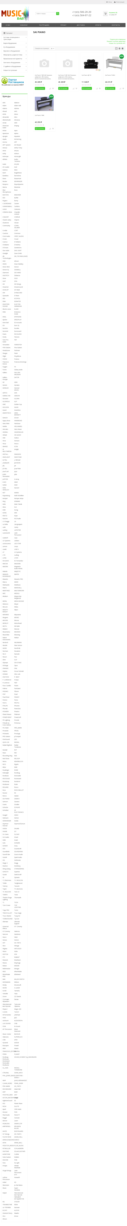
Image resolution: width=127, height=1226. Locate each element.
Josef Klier (17, 469)
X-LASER (17, 988)
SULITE (16, 1106)
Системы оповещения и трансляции (11, 38)
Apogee (5, 136)
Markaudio (6, 585)
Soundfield (6, 851)
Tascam (16, 886)
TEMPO (5, 895)
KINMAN (17, 501)
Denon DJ (6, 270)
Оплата (98, 25)
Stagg (16, 863)
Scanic (5, 804)
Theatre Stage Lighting (7, 898)
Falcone (16, 337)
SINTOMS (6, 1151)
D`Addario (17, 242)
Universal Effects (5, 927)
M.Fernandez (7, 1015)
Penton (5, 700)
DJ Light (16, 1163)
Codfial (16, 1154)
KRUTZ (5, 516)
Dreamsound (18, 287)
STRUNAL (6, 1073)
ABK (4, 103)
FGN (15, 1112)
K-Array (16, 479)
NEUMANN (18, 642)
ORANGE (5, 668)
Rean (4, 753)
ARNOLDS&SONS (8, 1140)
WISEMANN (6, 982)
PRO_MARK (18, 728)
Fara (4, 1163)
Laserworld (6, 533)
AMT (4, 1092)
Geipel (5, 1193)
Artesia (5, 148)
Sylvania (16, 877)
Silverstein (6, 1185)
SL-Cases (6, 834)
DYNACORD (18, 293)
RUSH (4, 1106)
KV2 (4, 1103)
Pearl (16, 694)
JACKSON (17, 463)
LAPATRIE (17, 530)
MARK (16, 582)
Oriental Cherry (7, 1213)
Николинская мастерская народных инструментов (19, 1196)
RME (15, 767)
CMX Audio (17, 1109)
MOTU (5, 626)
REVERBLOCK (18, 761)
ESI (4, 325)
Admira (16, 108)
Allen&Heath (7, 120)
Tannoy (5, 886)
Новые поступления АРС (117, 43)
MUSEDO (17, 632)
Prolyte (5, 1166)
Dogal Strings (7, 1170)
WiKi (4, 979)
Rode (16, 784)
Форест (5, 1009)
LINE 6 (16, 549)
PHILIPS (5, 706)
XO (15, 1182)
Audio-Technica (17, 160)
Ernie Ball (6, 322)
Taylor (5, 889)
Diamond (6, 273)
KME (4, 510)
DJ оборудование (9, 47)
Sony (15, 846)
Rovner (5, 793)
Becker (5, 181)
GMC (4, 404)
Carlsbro (17, 206)
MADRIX (5, 566)
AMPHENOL (6, 1126)
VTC (4, 957)
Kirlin (4, 504)
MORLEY (5, 623)
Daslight (5, 253)
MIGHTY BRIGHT (5, 611)
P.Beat (16, 680)
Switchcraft (17, 874)
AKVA (4, 114)
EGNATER (17, 301)
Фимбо (16, 1213)
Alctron (5, 1121)
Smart (16, 837)
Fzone (5, 370)
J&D (15, 1018)
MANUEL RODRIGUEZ (7, 575)
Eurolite (16, 328)
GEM (15, 382)
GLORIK (16, 399)
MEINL (5, 601)
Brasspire (6, 1045)
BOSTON (6, 195)
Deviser (5, 1112)
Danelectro (17, 248)
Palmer (5, 688)
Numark (16, 654)
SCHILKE (17, 807)
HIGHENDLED (18, 432)
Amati (4, 123)
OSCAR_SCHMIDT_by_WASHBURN (25, 1057)
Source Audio (18, 854)
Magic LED (17, 1009)
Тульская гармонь (17, 1005)
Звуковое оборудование (11, 51)
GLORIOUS (6, 401)
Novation (17, 651)
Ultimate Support (17, 923)
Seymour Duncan (5, 825)
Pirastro (16, 711)
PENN (4, 1054)
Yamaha (17, 991)
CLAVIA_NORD (7, 1083)
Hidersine (6, 1037)
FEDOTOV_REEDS (8, 1145)
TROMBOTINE (7, 1204)
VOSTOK (5, 954)
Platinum (17, 714)
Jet (15, 466)
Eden (4, 301)
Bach (4, 173)
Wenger (16, 969)
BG (4, 1202)
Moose (16, 620)
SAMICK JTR (18, 1123)
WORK (5, 988)
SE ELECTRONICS (19, 811)
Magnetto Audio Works (18, 567)
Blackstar (17, 187)
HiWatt (5, 435)
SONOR (5, 846)
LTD (4, 555)
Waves (5, 963)
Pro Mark (6, 728)
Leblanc (16, 541)
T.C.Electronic (7, 880)
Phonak (5, 709)
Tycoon (16, 919)
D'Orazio (5, 248)
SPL (4, 860)
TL (3, 902)
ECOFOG (17, 298)
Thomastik (17, 897)
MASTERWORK (19, 591)
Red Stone (6, 758)
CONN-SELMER (17, 227)
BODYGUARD (18, 1131)
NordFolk (17, 648)
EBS (4, 298)
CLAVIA (5, 1012)
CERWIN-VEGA (7, 212)
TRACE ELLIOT (7, 913)
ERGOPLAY (17, 320)
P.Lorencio (6, 683)
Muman (16, 629)
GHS (15, 393)
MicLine (5, 607)
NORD (5, 648)
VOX (15, 954)
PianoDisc (17, 709)
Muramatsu (6, 632)
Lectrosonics (7, 543)
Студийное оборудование (12, 66)
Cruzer (16, 239)
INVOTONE (18, 457)
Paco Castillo (7, 686)
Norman (5, 651)
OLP (15, 660)
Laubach (5, 538)
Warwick (5, 960)
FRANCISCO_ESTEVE (9, 1051)
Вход (109, 2)
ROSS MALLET (19, 790)
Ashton (16, 153)
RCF (15, 750)
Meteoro (5, 604)
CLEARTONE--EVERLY (18, 1076)
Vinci (4, 946)
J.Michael (17, 1015)
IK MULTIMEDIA (7, 450)
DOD (16, 278)
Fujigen (5, 367)
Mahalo (5, 571)
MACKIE (5, 564)
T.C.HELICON (18, 880)
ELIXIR (16, 309)
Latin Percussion (17, 534)
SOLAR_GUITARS (19, 1151)
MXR (4, 1048)
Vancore (5, 934)
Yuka (15, 994)
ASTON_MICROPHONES (10, 1098)
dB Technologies (7, 257)
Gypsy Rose (6, 421)
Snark (16, 840)
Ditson (5, 1219)
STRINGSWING (19, 869)
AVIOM (16, 1043)
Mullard (5, 629)
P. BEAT (16, 677)
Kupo (16, 516)
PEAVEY (16, 697)
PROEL (16, 731)
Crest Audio (6, 236)
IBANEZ (5, 446)
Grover (16, 418)
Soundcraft (17, 849)
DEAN (4, 264)
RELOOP (17, 758)
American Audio (6, 127)
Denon (16, 267)
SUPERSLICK (18, 1037)
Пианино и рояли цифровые (116, 41)
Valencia (17, 931)
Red (15, 756)
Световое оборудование (11, 62)
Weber (5, 966)
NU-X (4, 654)
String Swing (6, 869)
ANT (15, 1095)
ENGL (4, 317)
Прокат (63, 25)
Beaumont (17, 178)
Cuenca (5, 242)
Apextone (6, 133)
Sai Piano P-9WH (110, 75)
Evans (4, 334)
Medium (5, 596)
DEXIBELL (17, 270)
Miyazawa (17, 615)
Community (6, 226)
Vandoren (17, 934)
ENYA (4, 1143)
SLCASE (16, 834)
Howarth (17, 1177)
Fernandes (6, 345)
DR (4, 284)
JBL (4, 466)
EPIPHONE (17, 317)
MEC (4, 593)
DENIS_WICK (18, 1073)
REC (15, 753)
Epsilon (5, 320)
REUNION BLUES (17, 1127)
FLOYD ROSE (7, 1137)
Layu (15, 538)
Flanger (5, 353)
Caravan (17, 1118)
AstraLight (17, 156)
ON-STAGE (17, 663)
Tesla (16, 895)
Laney (16, 527)
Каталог (8, 33)
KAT (4, 493)
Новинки (23, 25)
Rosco (16, 787)
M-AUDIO (6, 561)
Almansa (17, 120)
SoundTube (6, 854)
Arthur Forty (18, 148)
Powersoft (17, 717)
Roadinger (6, 770)
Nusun (5, 657)
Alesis (16, 114)
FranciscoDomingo (20, 362)
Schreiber (6, 810)
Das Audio (6, 250)
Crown (5, 239)
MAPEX (16, 574)
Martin (16, 1048)
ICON (16, 446)
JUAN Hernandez (6, 475)
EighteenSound (7, 1100)
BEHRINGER (18, 181)
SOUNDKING (18, 851)
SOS (4, 849)
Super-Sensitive (17, 1189)
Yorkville (5, 994)
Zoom (5, 996)
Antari (4, 130)
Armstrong (17, 139)
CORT (16, 230)
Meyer (16, 604)
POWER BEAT (7, 717)
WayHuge (17, 963)
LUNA (4, 558)
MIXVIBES (6, 615)
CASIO (5, 209)
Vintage (16, 946)
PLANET (17, 1054)
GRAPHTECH (7, 413)
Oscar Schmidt (19, 671)
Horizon (16, 441)
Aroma (5, 142)
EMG (4, 312)
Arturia (16, 151)
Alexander (6, 117)
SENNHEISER (7, 821)
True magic (18, 913)
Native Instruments (6, 639)
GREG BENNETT (17, 414)
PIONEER (6, 711)
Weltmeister (6, 969)
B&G (15, 170)
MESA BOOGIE (19, 601)
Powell (16, 1045)
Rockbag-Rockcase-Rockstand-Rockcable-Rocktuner (6, 1061)
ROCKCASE (6, 778)
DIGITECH (6, 275)
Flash (16, 353)
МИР (4, 1080)
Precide (16, 720)
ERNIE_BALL (18, 1143)
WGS (4, 971)
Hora (4, 441)
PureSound (6, 739)
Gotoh (16, 407)
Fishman (17, 350)
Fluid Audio (6, 1115)
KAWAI (16, 493)
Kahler (5, 485)
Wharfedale (18, 971)
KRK (15, 513)
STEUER (16, 1202)
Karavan (17, 1207)
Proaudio (5, 731)
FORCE (5, 359)
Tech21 (16, 1012)
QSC (15, 739)
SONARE (17, 843)
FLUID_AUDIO (18, 1145)
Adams (5, 108)
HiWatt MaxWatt (17, 1167)
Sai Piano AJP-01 (86, 75)
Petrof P (17, 1115)
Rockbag (17, 773)
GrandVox (17, 410)
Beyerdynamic (18, 184)
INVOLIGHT (6, 457)
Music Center (7, 1034)
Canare (16, 203)
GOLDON (6, 407)
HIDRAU (5, 432)
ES (15, 1100)
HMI (4, 438)
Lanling (5, 530)
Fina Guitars (18, 347)
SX (3, 877)
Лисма (16, 999)
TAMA (5, 883)
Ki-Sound (17, 1026)
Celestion (17, 209)
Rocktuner (6, 784)
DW (4, 293)
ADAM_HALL (18, 1137)
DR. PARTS (17, 1134)
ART (15, 142)
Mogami (5, 617)
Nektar (16, 638)
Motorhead (18, 623)
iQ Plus (5, 460)
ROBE (16, 770)
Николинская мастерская (7, 1005)
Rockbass (6, 776)
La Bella (5, 524)
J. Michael (17, 460)
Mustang (17, 635)
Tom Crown (6, 905)
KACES (5, 1131)
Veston (16, 940)
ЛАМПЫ (17, 1051)
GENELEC (6, 388)
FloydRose (17, 356)
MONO (16, 617)
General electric (16, 389)
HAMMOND (18, 421)
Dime (4, 278)
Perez (16, 700)
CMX (4, 1040)
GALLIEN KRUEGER (17, 373)
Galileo (5, 372)
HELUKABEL (18, 426)
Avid (15, 167)
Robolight (6, 773)
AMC (15, 123)
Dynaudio (6, 296)
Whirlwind (17, 974)
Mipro (16, 610)
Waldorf (16, 957)
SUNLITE (5, 872)
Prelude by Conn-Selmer (7, 724)
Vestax (5, 940)
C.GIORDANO (7, 203)
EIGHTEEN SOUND (6, 305)
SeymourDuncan (19, 824)
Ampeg (16, 126)
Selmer (16, 818)
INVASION (17, 454)
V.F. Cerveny (18, 926)
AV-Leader (6, 167)
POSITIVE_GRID (8, 1095)
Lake (4, 527)
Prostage (17, 733)
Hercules (5, 429)
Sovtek (5, 857)
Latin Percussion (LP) (17, 1172)
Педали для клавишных (118, 39)
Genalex (16, 385)
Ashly (4, 153)
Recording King (7, 756)
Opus (16, 665)
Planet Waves (7, 714)
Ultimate (5, 922)
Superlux (17, 872)
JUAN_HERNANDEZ (20, 1080)
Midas (16, 607)
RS (15, 793)
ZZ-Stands (17, 996)
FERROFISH (18, 345)
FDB (15, 1160)
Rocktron (17, 781)
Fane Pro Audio (5, 341)
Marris (5, 588)
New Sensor (18, 645)
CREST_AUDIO (19, 236)
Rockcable (17, 776)
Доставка (81, 25)
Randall (5, 750)
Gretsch (5, 418)
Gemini (5, 385)
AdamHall (17, 1089)
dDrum (16, 261)
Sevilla (16, 821)
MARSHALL (18, 588)
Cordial (5, 230)
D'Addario (6, 245)
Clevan (16, 223)
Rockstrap (6, 781)
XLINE (4, 991)
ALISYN (16, 1210)
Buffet (16, 198)
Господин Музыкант (6, 1000)
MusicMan (6, 635)
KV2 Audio (17, 518)
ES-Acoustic (18, 322)
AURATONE (6, 1154)
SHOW (5, 828)
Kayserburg (6, 495)
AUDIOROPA (18, 1020)
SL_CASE (5, 1068)
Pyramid (5, 1043)
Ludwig (16, 555)
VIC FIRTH (17, 943)
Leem (16, 1121)
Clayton (16, 220)
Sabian (16, 796)
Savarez (16, 801)
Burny (16, 201)
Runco (5, 796)
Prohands (6, 733)
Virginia (5, 949)
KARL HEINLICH (6, 489)
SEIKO (16, 815)
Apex (15, 130)
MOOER (5, 620)
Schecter (5, 807)
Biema (5, 187)
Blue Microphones (7, 191)
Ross (4, 790)
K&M (16, 482)
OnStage (5, 665)
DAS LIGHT (18, 250)
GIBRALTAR (6, 396)
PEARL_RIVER (18, 1083)
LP (3, 552)
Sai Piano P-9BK (39, 115)
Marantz (5, 579)
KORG (4, 513)
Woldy (5, 985)
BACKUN (17, 1034)
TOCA (16, 902)
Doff (4, 281)
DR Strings (17, 284)
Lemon (5, 546)
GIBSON (17, 396)
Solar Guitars (7, 1157)
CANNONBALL (7, 206)
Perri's (5, 703)
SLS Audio (6, 837)
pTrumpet (17, 736)
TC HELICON (7, 892)
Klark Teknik (18, 504)
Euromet (5, 331)
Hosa (4, 444)
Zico (4, 1216)
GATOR (16, 377)
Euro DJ (16, 325)
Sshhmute (17, 860)
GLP (15, 401)
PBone (16, 691)
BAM (15, 1092)
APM (15, 1040)
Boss (16, 190)
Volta (16, 951)
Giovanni (5, 399)
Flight (4, 356)
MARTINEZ (6, 591)
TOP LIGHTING (17, 906)
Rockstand (17, 778)
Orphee (5, 671)
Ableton (16, 103)
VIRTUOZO (17, 949)
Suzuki (5, 874)
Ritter (4, 767)
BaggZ (5, 1118)
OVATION (6, 677)
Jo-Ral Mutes (18, 1185)
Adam (4, 105)
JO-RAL (5, 469)
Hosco (16, 444)
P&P (15, 683)
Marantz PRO (18, 579)
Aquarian (17, 136)
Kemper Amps (18, 498)
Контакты (116, 25)
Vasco (4, 937)
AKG (15, 111)
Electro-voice (7, 309)
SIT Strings (6, 1134)
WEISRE (16, 966)
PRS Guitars (6, 736)
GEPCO (5, 393)
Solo (4, 843)
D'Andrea (17, 245)
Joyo (15, 471)
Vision (4, 951)
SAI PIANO (6, 799)
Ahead (5, 111)
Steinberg (17, 866)
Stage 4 (5, 863)
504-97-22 (81, 15)
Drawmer (6, 287)
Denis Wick (6, 267)
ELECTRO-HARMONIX (18, 305)
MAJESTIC (17, 571)
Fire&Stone (6, 350)
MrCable (17, 626)
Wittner (16, 982)
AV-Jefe (16, 164)
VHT (4, 943)
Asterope (5, 156)
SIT (15, 831)
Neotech (5, 642)
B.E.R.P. (5, 1210)
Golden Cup (18, 404)
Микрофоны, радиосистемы (12, 55)
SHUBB (16, 828)
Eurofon (5, 328)
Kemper (5, 498)
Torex (16, 910)
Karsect (16, 488)
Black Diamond (17, 1030)
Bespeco (5, 184)
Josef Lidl (5, 471)
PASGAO (5, 691)
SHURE (5, 831)
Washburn (17, 960)
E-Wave (16, 296)
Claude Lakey (7, 220)
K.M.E (4, 482)
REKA (16, 1204)
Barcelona (17, 176)
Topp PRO (6, 910)
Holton (16, 438)
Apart (4, 1109)
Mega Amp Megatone (17, 597)
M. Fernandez (18, 561)
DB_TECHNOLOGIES (21, 256)
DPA (15, 281)
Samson (5, 801)
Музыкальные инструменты (12, 59)
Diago (16, 1098)
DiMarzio (17, 275)
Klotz (4, 507)
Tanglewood (18, 883)
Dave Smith (18, 253)
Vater (16, 937)
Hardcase (17, 423)
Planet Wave (18, 1103)
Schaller (16, 804)
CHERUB (17, 217)
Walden (16, 1157)
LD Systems (6, 541)
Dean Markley (18, 264)
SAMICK (16, 799)
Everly (4, 337)
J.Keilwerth (6, 463)
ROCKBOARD (7, 1089)
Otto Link (17, 674)
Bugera (5, 201)
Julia (15, 474)
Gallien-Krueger (5, 378)
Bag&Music (18, 173)
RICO (4, 764)
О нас (8, 25)
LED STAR (17, 543)
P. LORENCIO (7, 680)
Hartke (5, 426)
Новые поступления (10, 70)
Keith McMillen (19, 495)
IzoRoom (6, 1020)
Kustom (5, 518)
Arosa (16, 1216)
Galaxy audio (18, 370)
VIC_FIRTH (17, 1086)
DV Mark (17, 290)
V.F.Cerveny (6, 931)
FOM (4, 1026)
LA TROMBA (7, 1207)
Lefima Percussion (6, 1178)
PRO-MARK (6, 1086)
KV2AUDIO (6, 1123)
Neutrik (5, 645)
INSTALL (5, 454)
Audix (4, 164)
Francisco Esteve (6, 363)
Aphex (16, 133)
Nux (15, 657)
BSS (4, 198)
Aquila (4, 139)
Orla (15, 668)
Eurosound (17, 331)
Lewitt (5, 549)
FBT (15, 340)
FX (15, 367)
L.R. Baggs (6, 521)
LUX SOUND (7, 1023)
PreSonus (17, 723)
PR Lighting (6, 720)
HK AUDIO (17, 435)
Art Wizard (17, 145)
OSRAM (5, 674)
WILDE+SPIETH (19, 979)
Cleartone (6, 223)
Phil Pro (16, 703)
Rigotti (16, 764)
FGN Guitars (6, 347)
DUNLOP (6, 290)
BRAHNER (17, 195)
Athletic (5, 159)
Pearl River (6, 697)
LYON (16, 558)
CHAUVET (6, 217)
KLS (15, 507)
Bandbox (5, 176)
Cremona (17, 233)
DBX (4, 261)
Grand (4, 410)
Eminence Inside (17, 313)
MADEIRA (17, 564)
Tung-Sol (17, 916)
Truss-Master (7, 916)
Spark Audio (18, 857)
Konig (16, 510)
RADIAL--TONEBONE (18, 1069)
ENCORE (5, 1160)
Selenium (5, 818)
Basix (4, 178)
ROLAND (5, 787)
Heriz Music (18, 429)
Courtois (5, 233)
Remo (4, 761)
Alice (15, 117)
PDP (4, 694)
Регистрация (119, 2)
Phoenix (16, 706)
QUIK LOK (6, 742)
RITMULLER (6, 1148)
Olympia (5, 663)
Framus (16, 359)
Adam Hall (17, 105)
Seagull (5, 815)
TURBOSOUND (8, 919)
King (4, 501)
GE (3, 382)
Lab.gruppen (18, 524)
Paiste (16, 686)
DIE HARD (17, 273)
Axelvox (5, 170)
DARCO (16, 1140)
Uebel (4, 1182)
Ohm (4, 660)
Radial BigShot (7, 745)
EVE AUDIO (18, 334)
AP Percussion (7, 1029)
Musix (4, 1188)
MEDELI (16, 593)
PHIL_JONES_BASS (8, 1076)
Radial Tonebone (17, 746)
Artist (4, 151)
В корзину (39, 88)
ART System (6, 145)
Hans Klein (6, 423)
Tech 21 (16, 892)
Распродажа (44, 25)
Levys (16, 546)
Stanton (5, 866)
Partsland (17, 688)
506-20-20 (81, 11)
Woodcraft (17, 985)
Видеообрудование (10, 43)
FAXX (4, 1018)
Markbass (17, 585)
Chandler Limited (17, 213)
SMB (4, 840)
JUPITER (5, 479)
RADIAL (16, 742)
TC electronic (18, 889)
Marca (5, 582)
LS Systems (18, 552)
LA (15, 521)
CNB (15, 1023)
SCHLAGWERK (19, 1148)
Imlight (16, 449)
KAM (15, 485)
